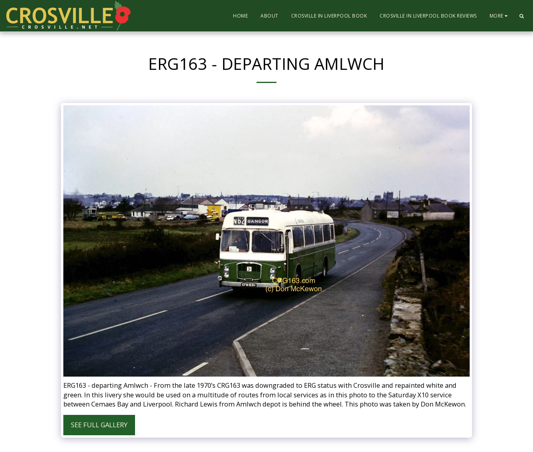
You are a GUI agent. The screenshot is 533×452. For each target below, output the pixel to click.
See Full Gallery (99, 424)
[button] (521, 16)
